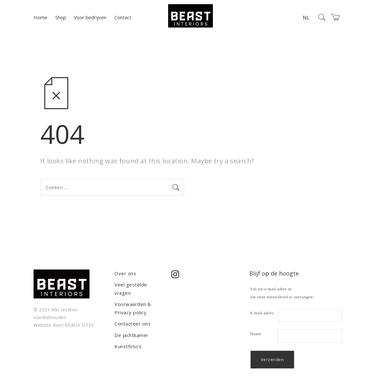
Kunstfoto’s (128, 346)
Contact (122, 17)
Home (40, 17)
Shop (60, 17)
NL (306, 17)
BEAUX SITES (79, 325)
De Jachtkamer (131, 335)
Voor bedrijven (90, 17)
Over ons (125, 273)
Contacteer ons (132, 323)
